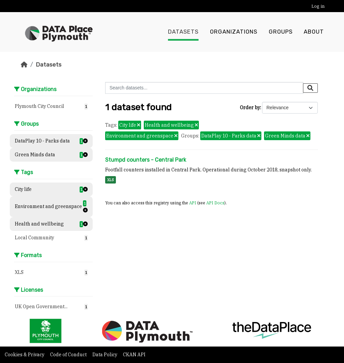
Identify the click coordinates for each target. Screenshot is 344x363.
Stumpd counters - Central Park (145, 160)
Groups (281, 32)
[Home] (24, 64)
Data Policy (105, 355)
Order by (250, 108)
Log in (318, 6)
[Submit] (310, 88)
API (192, 202)
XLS (110, 179)
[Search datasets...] (204, 88)
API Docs (215, 202)
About (314, 32)
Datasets (183, 32)
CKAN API (134, 355)
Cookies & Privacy (25, 355)
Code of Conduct (69, 355)
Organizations (233, 32)
